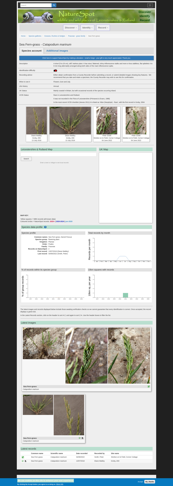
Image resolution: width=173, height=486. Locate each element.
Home (23, 36)
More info (59, 484)
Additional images (57, 50)
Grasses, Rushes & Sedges (54, 36)
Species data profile (32, 227)
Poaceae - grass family (76, 36)
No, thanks (149, 482)
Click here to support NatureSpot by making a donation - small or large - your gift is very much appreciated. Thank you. (86, 58)
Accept (140, 482)
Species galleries (35, 36)
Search (26, 159)
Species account (32, 50)
